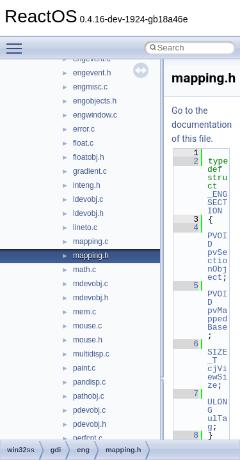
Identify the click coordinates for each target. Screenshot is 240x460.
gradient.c (90, 171)
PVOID (217, 240)
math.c (84, 269)
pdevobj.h (89, 424)
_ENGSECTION (217, 202)
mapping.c (90, 241)
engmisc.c (90, 86)
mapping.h (91, 255)
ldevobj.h (88, 213)
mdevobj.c (90, 283)
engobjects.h (94, 100)
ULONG (217, 406)
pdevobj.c (89, 410)
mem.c (84, 311)
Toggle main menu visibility (17, 42)
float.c (83, 143)
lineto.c (85, 227)
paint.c (84, 368)
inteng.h (86, 185)
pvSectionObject (217, 265)
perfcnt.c (87, 438)
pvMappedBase (217, 319)
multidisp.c (91, 353)
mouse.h (87, 339)
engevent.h (92, 72)
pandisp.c (89, 382)
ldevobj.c (88, 199)
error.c (84, 129)
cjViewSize (217, 377)
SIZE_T (217, 356)
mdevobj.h (90, 297)
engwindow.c (95, 115)
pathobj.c (88, 396)
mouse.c (87, 325)
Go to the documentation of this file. (202, 124)
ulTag (217, 423)
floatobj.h (88, 157)
